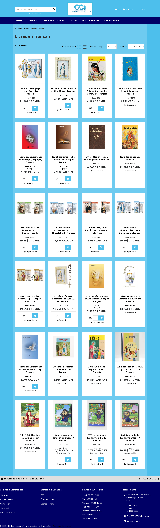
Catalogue (33, 20)
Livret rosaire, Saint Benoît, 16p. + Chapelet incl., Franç (96, 230)
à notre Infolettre (22, 478)
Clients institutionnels (54, 20)
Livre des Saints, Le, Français (130, 158)
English (117, 9)
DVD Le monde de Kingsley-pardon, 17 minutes (130, 438)
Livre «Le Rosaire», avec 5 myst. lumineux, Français (130, 91)
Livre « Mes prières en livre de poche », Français (96, 158)
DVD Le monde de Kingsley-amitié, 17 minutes (96, 438)
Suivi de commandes (8, 499)
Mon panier (5, 504)
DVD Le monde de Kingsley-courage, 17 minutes (63, 438)
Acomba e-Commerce (62, 526)
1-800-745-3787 (133, 505)
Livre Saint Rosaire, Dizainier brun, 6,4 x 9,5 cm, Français (63, 299)
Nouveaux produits (90, 20)
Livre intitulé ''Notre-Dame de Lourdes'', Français (63, 369)
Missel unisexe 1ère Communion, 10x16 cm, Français (130, 299)
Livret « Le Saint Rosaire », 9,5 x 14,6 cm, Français (63, 89)
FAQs (43, 495)
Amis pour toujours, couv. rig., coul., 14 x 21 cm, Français (130, 369)
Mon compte (130, 9)
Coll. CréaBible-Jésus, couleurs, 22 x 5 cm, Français (30, 438)
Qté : (24, 108)
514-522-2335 (132, 511)
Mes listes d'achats (8, 512)
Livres (25, 28)
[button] (143, 9)
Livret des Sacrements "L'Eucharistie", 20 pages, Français (96, 299)
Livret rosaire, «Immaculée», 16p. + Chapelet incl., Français (130, 230)
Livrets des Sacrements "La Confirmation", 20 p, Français (30, 369)
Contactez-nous (47, 504)
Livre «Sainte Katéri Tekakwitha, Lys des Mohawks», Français (97, 91)
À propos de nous (112, 20)
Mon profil (4, 508)
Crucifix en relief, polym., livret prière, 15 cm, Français (30, 91)
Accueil (19, 20)
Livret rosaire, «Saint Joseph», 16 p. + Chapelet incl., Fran (30, 299)
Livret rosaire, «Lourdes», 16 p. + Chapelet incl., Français (63, 230)
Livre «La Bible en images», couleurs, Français (96, 369)
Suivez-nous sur (149, 478)
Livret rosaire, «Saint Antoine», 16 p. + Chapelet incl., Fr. (30, 230)
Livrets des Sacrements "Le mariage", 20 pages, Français (30, 160)
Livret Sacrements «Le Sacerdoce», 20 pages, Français (63, 160)
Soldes (74, 20)
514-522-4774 (133, 516)
